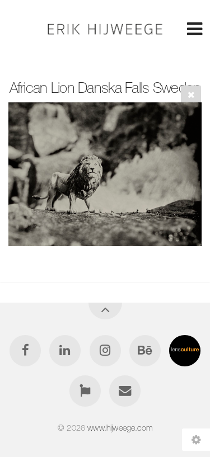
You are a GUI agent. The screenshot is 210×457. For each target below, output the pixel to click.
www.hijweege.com (119, 427)
